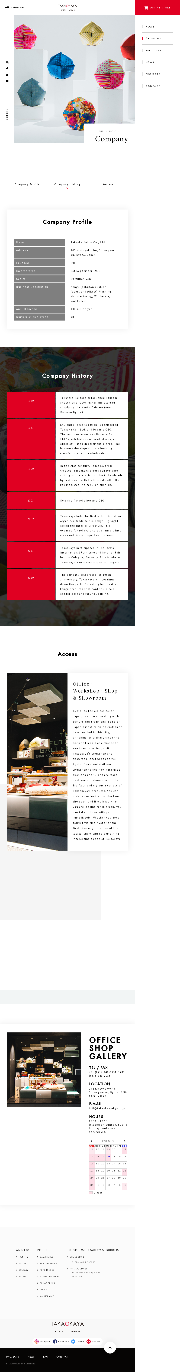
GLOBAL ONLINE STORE (83, 1262)
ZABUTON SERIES (48, 1263)
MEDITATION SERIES (50, 1276)
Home (100, 131)
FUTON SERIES (47, 1270)
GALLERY (23, 1263)
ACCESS (23, 1276)
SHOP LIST (77, 1276)
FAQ (45, 1356)
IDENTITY (23, 1257)
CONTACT (62, 1356)
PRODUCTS (44, 1250)
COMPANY (23, 1270)
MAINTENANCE (47, 1296)
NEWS (31, 1356)
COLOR (43, 1289)
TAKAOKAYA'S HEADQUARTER (86, 1272)
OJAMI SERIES (46, 1257)
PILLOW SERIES (47, 1283)
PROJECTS (12, 1356)
